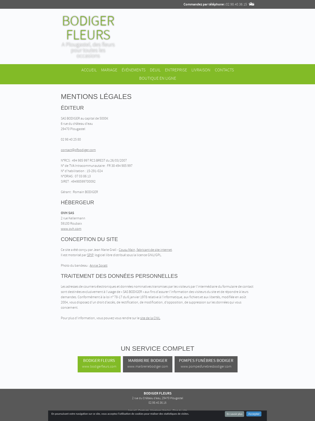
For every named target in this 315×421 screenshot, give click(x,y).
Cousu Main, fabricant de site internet (145, 250)
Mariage (109, 70)
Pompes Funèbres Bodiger (206, 363)
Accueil (89, 70)
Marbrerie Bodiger (147, 363)
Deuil (155, 70)
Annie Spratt (98, 265)
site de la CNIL (150, 318)
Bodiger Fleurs (99, 363)
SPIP (90, 255)
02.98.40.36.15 (236, 4)
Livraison (200, 70)
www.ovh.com (71, 229)
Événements (133, 70)
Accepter (254, 414)
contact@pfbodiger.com (78, 150)
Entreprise (176, 70)
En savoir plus (234, 414)
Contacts (224, 70)
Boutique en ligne (157, 78)
